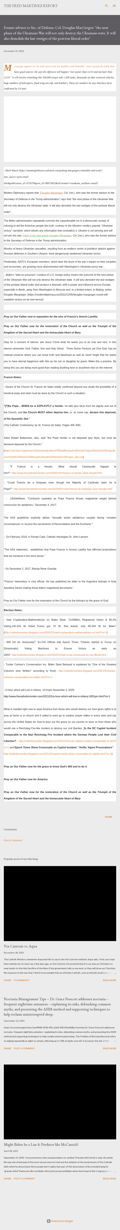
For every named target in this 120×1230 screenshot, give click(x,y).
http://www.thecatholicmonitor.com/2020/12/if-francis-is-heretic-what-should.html (57, 473)
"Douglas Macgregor (50, 192)
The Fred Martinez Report (31, 5)
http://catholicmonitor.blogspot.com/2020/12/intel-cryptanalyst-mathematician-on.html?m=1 (55, 632)
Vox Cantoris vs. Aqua (20, 946)
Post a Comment (13, 840)
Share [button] (108, 816)
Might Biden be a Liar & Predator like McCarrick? (41, 1144)
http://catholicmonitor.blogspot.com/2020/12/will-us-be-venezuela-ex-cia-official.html (59, 655)
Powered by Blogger (60, 1221)
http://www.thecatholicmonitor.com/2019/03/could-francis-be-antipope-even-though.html (63, 489)
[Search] (107, 6)
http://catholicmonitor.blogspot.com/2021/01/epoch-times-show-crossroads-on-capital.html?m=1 (58, 753)
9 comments (21, 980)
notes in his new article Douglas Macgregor (47, 235)
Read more (109, 980)
